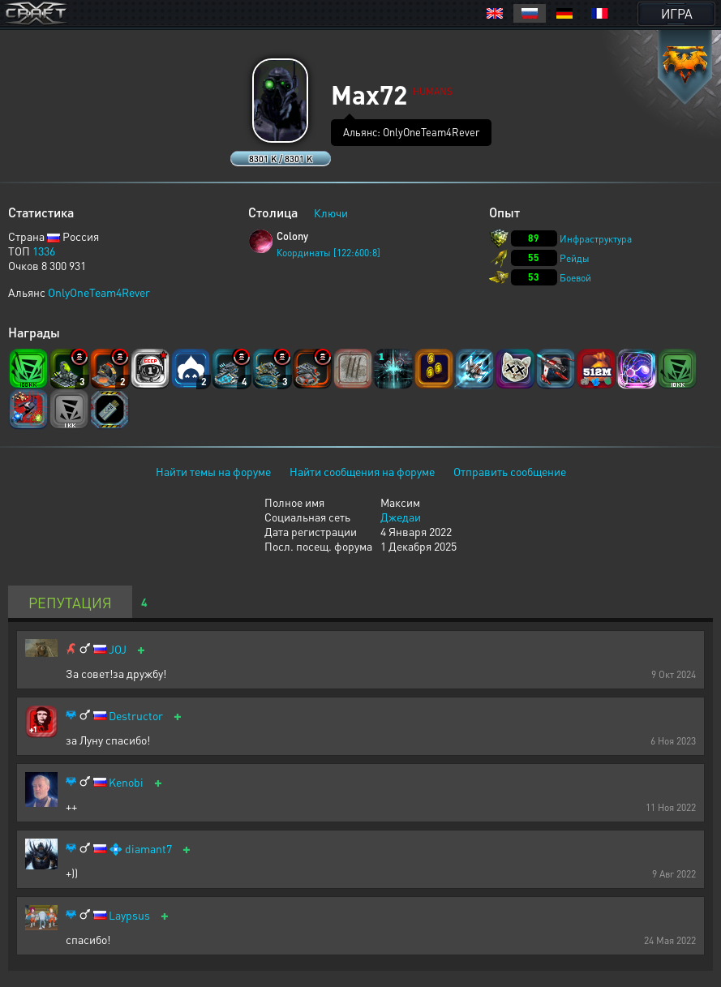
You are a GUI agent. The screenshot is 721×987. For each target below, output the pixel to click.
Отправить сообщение (509, 471)
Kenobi (126, 782)
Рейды (575, 258)
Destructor (136, 716)
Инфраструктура (596, 239)
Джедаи (400, 516)
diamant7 (148, 849)
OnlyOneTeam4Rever (99, 292)
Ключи (331, 212)
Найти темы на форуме (213, 471)
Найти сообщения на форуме (362, 471)
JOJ (118, 649)
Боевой (575, 278)
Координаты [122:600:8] (328, 253)
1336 (43, 250)
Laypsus (129, 915)
